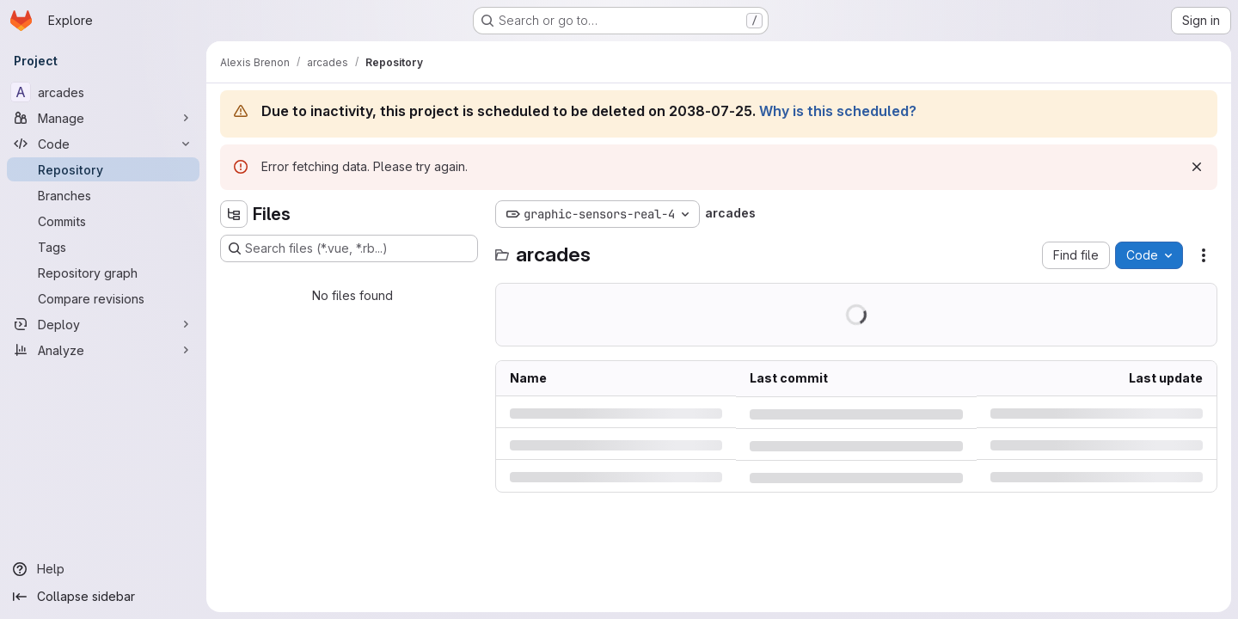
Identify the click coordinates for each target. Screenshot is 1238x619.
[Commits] (103, 221)
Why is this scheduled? (837, 111)
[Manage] (103, 118)
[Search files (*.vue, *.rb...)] (349, 248)
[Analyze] (103, 350)
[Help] (103, 569)
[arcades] (103, 92)
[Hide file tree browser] (234, 214)
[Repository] (103, 169)
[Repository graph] (103, 272)
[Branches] (103, 195)
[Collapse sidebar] (103, 597)
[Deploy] (103, 324)
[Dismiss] (1196, 166)
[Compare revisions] (103, 298)
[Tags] (103, 247)
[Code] (103, 144)
